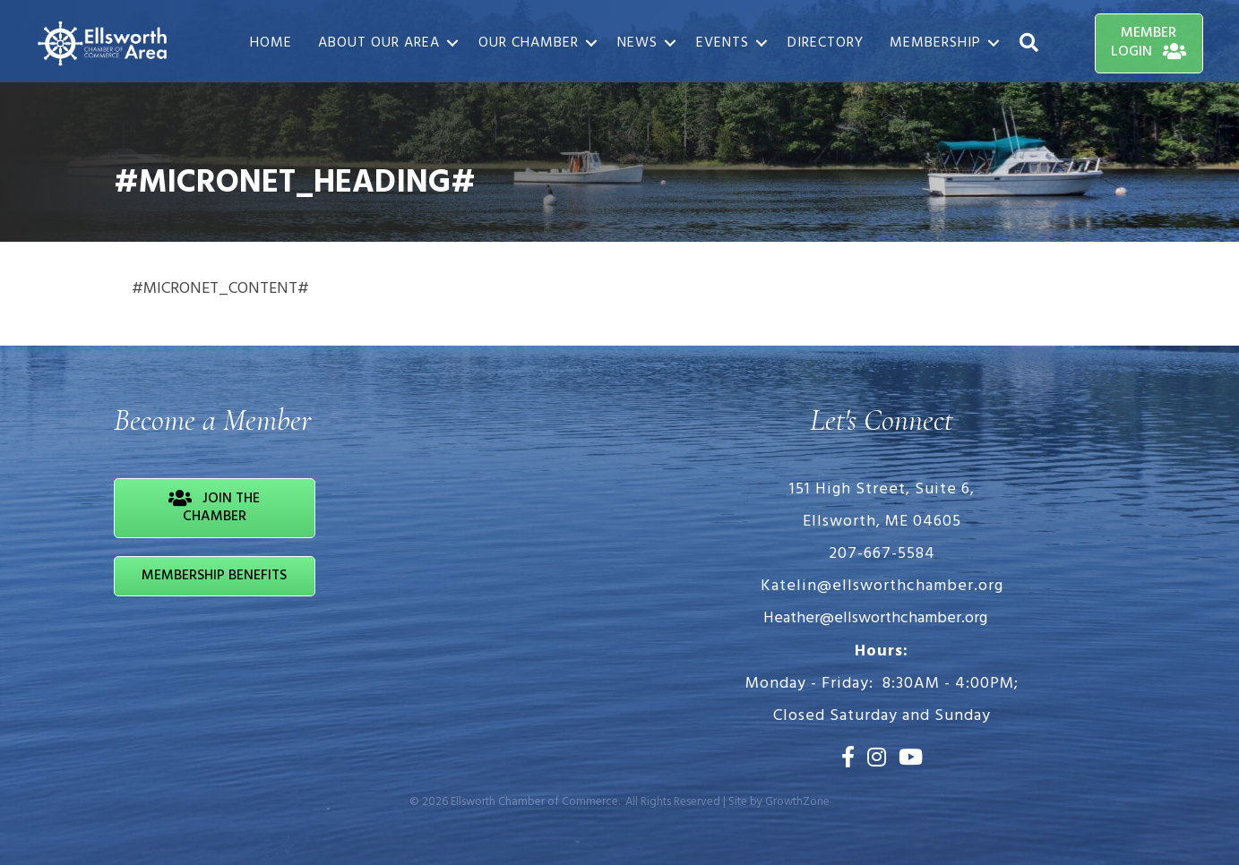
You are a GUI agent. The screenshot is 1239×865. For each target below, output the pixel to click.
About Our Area (379, 43)
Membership (935, 43)
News (637, 43)
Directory (825, 43)
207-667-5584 (882, 554)
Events (722, 43)
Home (271, 43)
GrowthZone (797, 801)
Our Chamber (528, 43)
